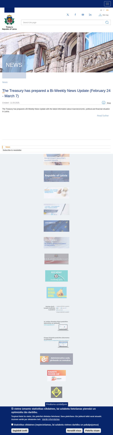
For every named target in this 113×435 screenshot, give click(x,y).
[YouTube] (83, 15)
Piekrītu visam (92, 430)
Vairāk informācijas (51, 419)
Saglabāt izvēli (20, 430)
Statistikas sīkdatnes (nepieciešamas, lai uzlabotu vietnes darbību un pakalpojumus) (56, 425)
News (5, 82)
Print (109, 103)
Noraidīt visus (74, 430)
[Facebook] (75, 15)
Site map (105, 15)
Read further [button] (103, 115)
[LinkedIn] (90, 15)
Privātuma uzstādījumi (56, 404)
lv (101, 10)
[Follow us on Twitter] (68, 15)
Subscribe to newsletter (12, 150)
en (107, 10)
